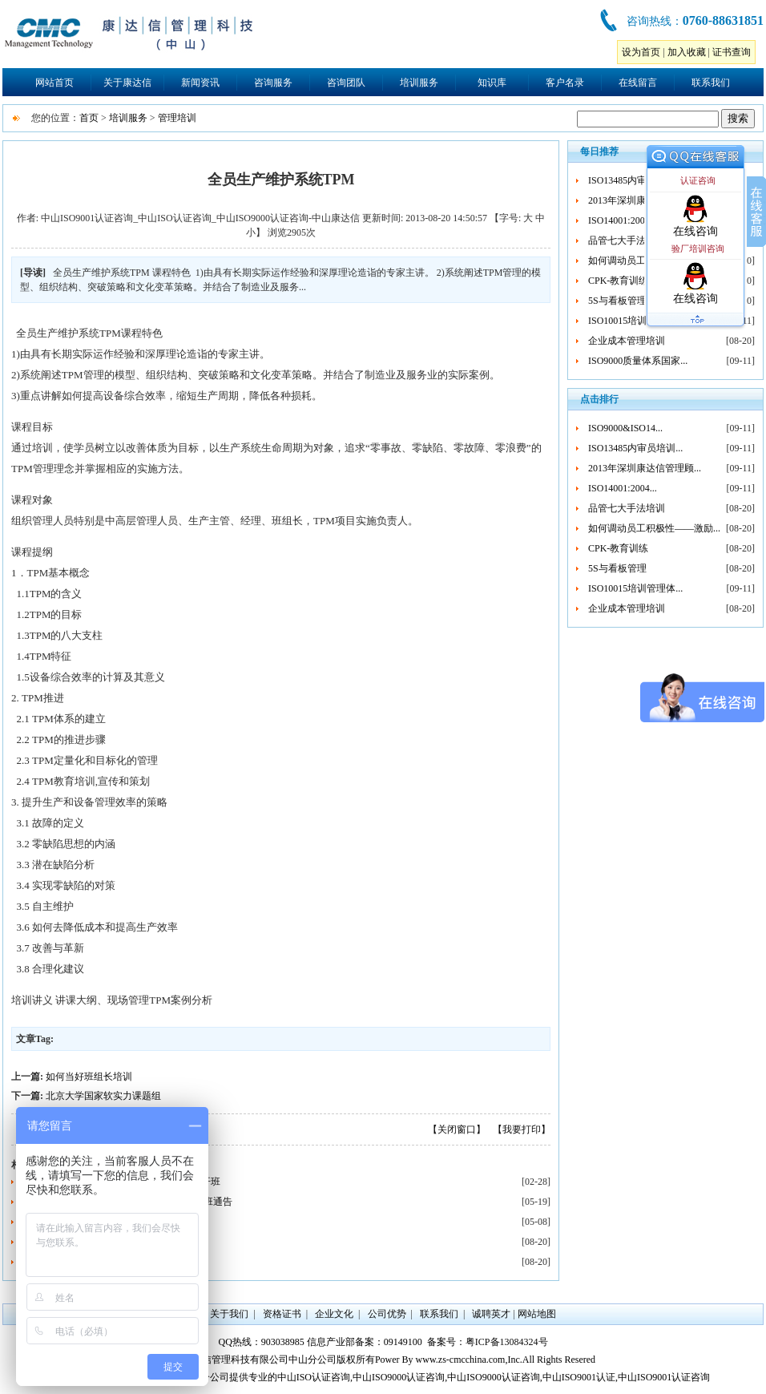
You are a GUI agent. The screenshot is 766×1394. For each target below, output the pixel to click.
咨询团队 (346, 82)
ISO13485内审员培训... (635, 180)
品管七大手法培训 (626, 240)
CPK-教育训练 (618, 280)
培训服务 (419, 82)
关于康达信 (127, 82)
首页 (89, 117)
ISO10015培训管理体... (635, 320)
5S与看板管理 (617, 300)
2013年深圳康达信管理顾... (644, 468)
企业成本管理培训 (626, 340)
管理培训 (177, 117)
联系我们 (710, 82)
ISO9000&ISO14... (625, 428)
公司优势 (387, 1313)
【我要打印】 (521, 1129)
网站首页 (54, 82)
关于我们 (229, 1313)
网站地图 (537, 1313)
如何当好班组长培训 (89, 1076)
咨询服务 (273, 82)
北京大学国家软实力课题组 (103, 1095)
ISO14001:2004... (622, 220)
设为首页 (641, 52)
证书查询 (731, 52)
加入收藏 (686, 52)
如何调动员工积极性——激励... (654, 528)
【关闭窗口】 (457, 1129)
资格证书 (282, 1313)
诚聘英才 (491, 1313)
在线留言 (638, 82)
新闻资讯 (200, 82)
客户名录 (565, 82)
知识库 (492, 82)
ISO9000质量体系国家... (637, 360)
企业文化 (334, 1313)
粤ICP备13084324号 (507, 1342)
